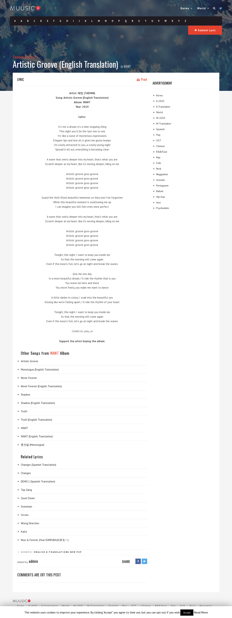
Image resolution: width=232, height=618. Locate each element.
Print (142, 79)
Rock (158, 168)
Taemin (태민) (24, 57)
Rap (158, 157)
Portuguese (162, 185)
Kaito (24, 531)
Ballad (159, 191)
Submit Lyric (205, 30)
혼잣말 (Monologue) (32, 444)
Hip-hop (160, 196)
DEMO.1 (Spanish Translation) (38, 481)
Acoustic (160, 180)
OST (158, 140)
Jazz (158, 202)
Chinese (160, 146)
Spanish (160, 129)
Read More (201, 612)
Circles (25, 515)
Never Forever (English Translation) (41, 386)
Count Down (28, 498)
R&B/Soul (161, 151)
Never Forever (29, 378)
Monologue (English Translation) (40, 369)
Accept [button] (186, 612)
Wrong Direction (30, 523)
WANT (127, 66)
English (39, 552)
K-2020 (160, 101)
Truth (24, 411)
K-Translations (57, 552)
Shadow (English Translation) (38, 403)
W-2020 (160, 118)
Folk (158, 163)
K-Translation (163, 106)
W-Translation (163, 123)
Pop (79, 552)
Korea (185, 8)
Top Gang (26, 490)
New (73, 552)
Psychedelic (162, 208)
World (201, 8)
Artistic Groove (29, 361)
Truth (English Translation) (36, 419)
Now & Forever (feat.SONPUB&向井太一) (45, 540)
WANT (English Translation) (37, 436)
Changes (26, 473)
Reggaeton (162, 174)
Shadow (25, 394)
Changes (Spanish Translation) (38, 464)
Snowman (26, 506)
